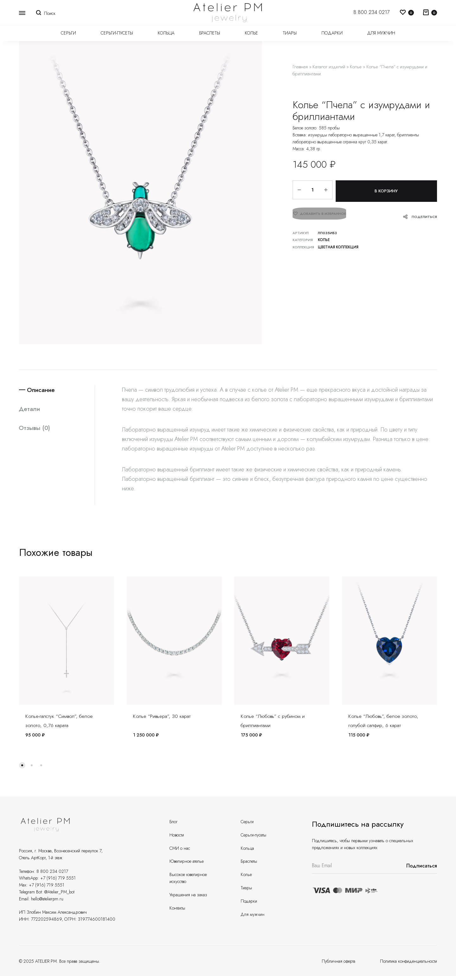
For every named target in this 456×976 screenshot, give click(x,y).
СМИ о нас (179, 848)
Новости (176, 835)
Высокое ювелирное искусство (188, 878)
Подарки (332, 33)
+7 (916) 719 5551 (58, 878)
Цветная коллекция (337, 244)
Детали (30, 409)
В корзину (385, 190)
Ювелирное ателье (186, 861)
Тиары (290, 33)
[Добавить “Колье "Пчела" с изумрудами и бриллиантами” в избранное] (319, 213)
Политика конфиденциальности (408, 961)
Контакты (177, 908)
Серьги (68, 33)
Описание (42, 390)
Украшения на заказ (188, 895)
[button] (22, 765)
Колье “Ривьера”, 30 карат (162, 716)
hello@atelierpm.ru (47, 899)
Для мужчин (381, 33)
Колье (251, 33)
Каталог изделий (329, 67)
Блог (173, 821)
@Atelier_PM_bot (59, 892)
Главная (300, 67)
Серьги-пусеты (117, 33)
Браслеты (209, 33)
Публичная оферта (338, 961)
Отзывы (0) (35, 428)
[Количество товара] (311, 190)
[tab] (57, 390)
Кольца (166, 33)
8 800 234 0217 (371, 12)
